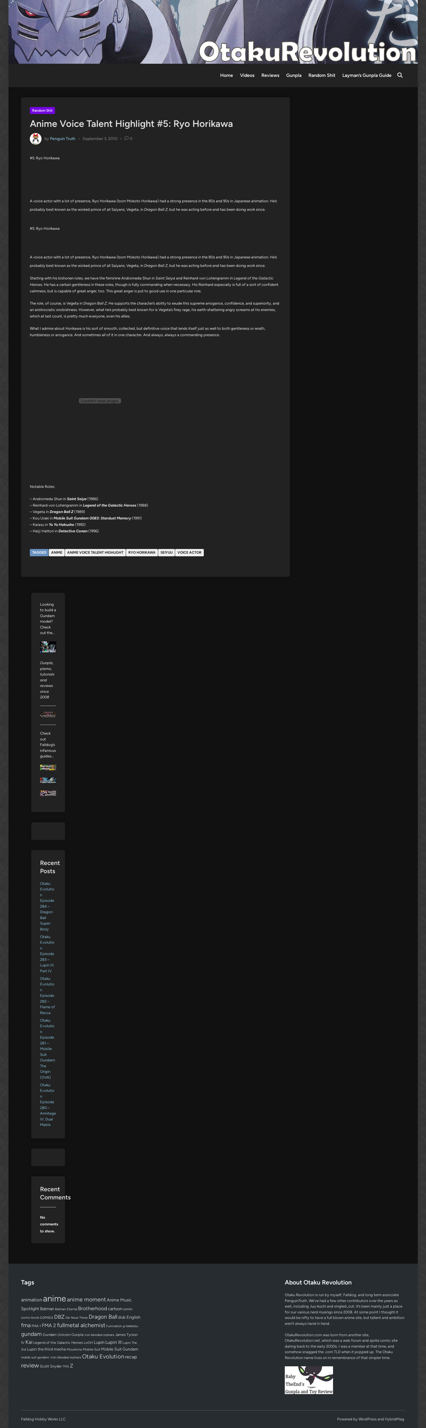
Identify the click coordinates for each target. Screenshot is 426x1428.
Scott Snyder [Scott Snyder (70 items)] (51, 1366)
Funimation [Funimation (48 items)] (114, 1326)
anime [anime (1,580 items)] (54, 1298)
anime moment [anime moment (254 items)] (86, 1299)
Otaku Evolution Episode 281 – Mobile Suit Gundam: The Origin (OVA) (48, 1049)
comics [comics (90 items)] (46, 1317)
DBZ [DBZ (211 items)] (59, 1316)
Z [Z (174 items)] (71, 1366)
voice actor (189, 552)
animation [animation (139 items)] (31, 1300)
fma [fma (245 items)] (26, 1325)
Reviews (270, 75)
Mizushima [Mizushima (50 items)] (74, 1349)
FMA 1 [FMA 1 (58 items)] (36, 1326)
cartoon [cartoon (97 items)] (115, 1308)
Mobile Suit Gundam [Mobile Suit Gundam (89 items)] (119, 1349)
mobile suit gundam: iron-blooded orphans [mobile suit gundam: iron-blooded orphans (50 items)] (51, 1357)
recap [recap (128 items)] (131, 1357)
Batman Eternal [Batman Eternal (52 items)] (66, 1309)
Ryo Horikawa (142, 552)
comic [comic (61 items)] (127, 1309)
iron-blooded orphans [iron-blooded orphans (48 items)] (99, 1335)
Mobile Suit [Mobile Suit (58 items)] (91, 1349)
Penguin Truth (62, 138)
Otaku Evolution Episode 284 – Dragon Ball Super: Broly (47, 906)
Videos (247, 75)
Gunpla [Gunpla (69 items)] (77, 1334)
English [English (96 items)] (133, 1317)
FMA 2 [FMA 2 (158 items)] (49, 1325)
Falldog (349, 1295)
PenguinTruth (296, 1301)
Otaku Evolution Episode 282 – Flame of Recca (47, 995)
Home (226, 75)
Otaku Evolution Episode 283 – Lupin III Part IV (47, 954)
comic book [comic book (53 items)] (30, 1317)
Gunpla (293, 75)
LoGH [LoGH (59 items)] (88, 1343)
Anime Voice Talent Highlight (95, 552)
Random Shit (321, 75)
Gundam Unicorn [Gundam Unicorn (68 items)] (56, 1334)
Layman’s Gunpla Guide (366, 75)
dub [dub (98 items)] (122, 1317)
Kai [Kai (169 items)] (28, 1342)
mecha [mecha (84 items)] (60, 1349)
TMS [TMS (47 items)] (66, 1366)
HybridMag (394, 1419)
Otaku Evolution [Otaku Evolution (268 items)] (103, 1356)
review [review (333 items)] (30, 1365)
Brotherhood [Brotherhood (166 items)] (92, 1308)
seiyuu (167, 552)
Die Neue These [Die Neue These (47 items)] (76, 1318)
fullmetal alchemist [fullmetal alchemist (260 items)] (81, 1325)
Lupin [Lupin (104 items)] (99, 1342)
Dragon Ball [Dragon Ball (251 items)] (103, 1316)
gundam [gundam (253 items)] (31, 1333)
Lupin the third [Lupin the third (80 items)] (40, 1349)
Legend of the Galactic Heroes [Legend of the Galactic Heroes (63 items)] (58, 1342)
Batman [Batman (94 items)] (47, 1308)
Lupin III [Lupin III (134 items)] (113, 1342)
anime (56, 552)
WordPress (367, 1419)
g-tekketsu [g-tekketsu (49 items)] (130, 1326)
